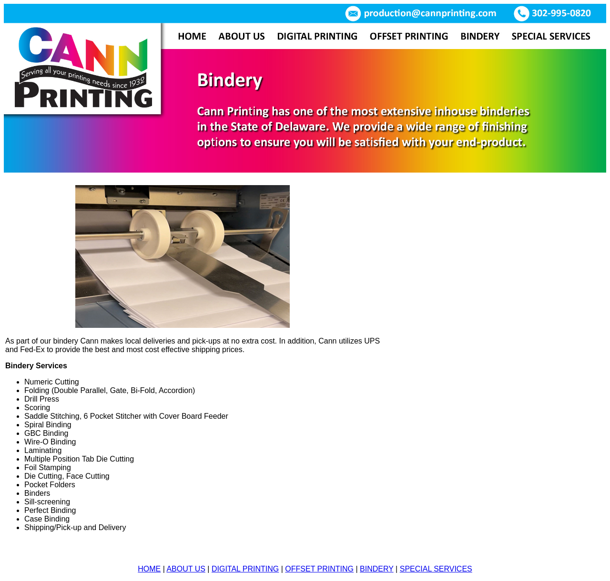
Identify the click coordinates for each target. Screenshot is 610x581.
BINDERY (377, 569)
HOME (149, 569)
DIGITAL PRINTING (245, 569)
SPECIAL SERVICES (436, 569)
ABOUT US (185, 569)
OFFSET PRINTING (319, 569)
